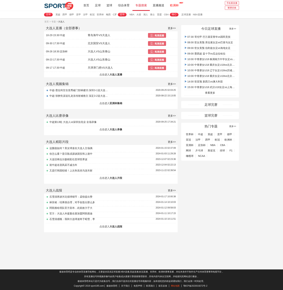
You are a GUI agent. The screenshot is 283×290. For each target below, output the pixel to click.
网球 (188, 150)
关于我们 (125, 286)
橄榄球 (189, 155)
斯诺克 (211, 150)
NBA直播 (198, 14)
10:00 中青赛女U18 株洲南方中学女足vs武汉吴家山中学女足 (220, 59)
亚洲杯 (189, 145)
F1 (231, 150)
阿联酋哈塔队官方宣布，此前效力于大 (70, 207)
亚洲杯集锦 (116, 103)
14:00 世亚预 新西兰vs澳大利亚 (204, 81)
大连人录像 (116, 129)
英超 (58, 14)
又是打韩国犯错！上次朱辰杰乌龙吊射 (70, 170)
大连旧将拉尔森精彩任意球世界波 (68, 159)
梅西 (108, 14)
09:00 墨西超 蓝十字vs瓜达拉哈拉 (205, 53)
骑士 (152, 14)
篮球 (109, 5)
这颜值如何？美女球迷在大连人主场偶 (70, 148)
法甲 (85, 14)
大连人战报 (116, 226)
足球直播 (186, 14)
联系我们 (150, 286)
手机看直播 (232, 3)
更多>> (172, 28)
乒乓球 (199, 150)
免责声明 (138, 286)
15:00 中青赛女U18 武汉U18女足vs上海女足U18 (213, 87)
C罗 (115, 14)
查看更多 (210, 92)
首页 (86, 5)
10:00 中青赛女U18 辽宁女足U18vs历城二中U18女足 (216, 70)
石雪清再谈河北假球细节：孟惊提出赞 (70, 196)
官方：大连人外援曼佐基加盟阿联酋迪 (70, 213)
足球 (98, 5)
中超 (200, 134)
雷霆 (159, 14)
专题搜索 (141, 5)
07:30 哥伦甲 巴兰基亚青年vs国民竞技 (207, 36)
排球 (222, 150)
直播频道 (158, 5)
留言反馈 (162, 286)
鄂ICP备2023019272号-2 (195, 286)
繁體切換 (232, 7)
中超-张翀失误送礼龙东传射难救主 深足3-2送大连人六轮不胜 (79, 95)
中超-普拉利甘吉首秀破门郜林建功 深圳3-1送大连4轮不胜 (79, 90)
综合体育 (124, 5)
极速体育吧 (111, 286)
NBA (131, 14)
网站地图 (175, 286)
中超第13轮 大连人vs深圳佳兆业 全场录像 (73, 122)
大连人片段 (116, 177)
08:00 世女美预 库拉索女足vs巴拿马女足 (209, 42)
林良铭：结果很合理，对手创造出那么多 (72, 202)
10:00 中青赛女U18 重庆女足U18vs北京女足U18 (213, 64)
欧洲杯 (174, 4)
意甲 (78, 14)
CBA (166, 14)
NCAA (201, 155)
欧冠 (92, 14)
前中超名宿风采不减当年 (63, 164)
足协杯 (202, 145)
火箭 (138, 14)
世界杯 (100, 14)
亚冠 (188, 139)
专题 (53, 21)
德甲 (71, 14)
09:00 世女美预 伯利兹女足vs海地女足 (207, 48)
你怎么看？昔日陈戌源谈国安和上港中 (70, 153)
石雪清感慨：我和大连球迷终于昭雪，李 (72, 219)
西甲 (64, 14)
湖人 (145, 14)
